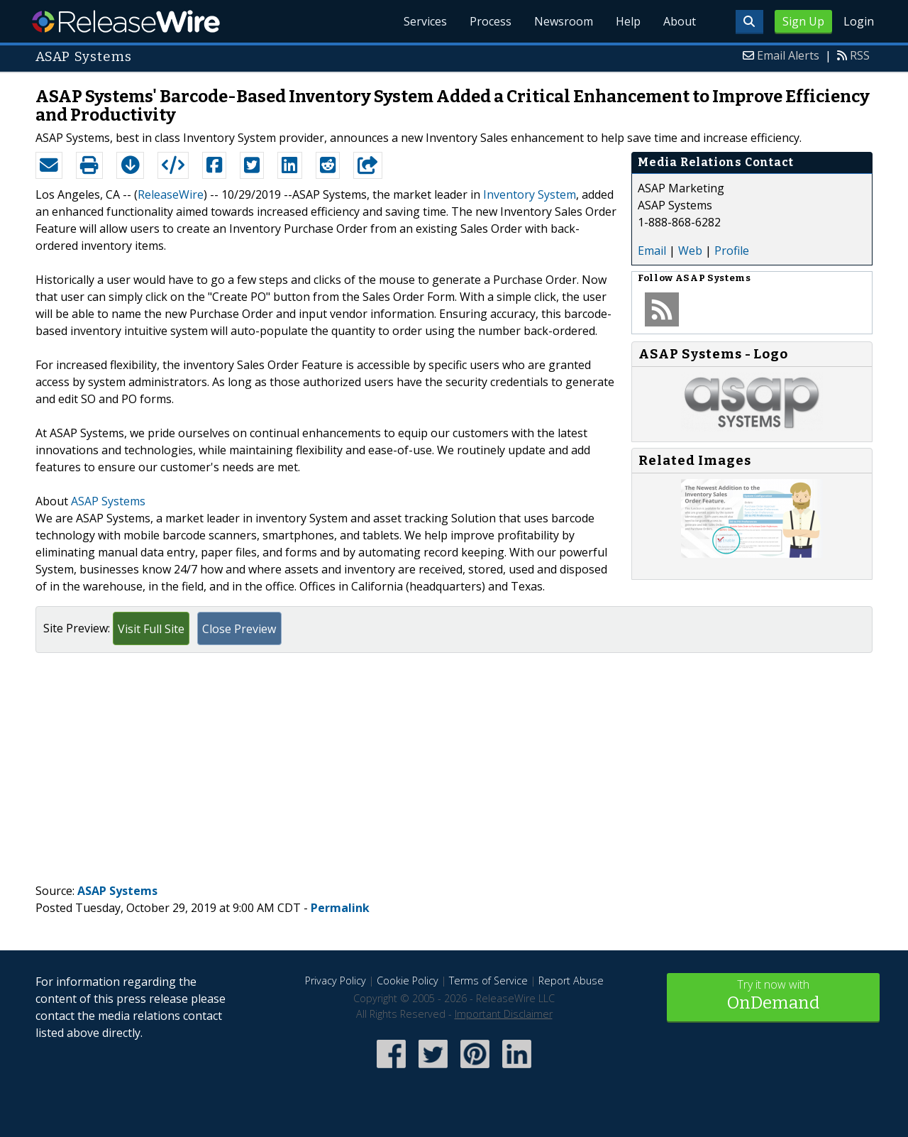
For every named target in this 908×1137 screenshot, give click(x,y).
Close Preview (239, 629)
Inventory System (529, 194)
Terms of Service (488, 980)
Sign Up (803, 21)
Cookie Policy (407, 980)
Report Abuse (571, 980)
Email (652, 250)
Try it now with (773, 996)
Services (425, 21)
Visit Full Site (151, 629)
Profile (731, 250)
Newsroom (563, 21)
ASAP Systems (108, 501)
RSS (860, 55)
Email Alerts (788, 55)
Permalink (340, 908)
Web (690, 250)
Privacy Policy (335, 980)
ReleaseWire (125, 21)
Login (858, 21)
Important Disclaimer (504, 1014)
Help (628, 21)
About (679, 21)
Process (490, 21)
